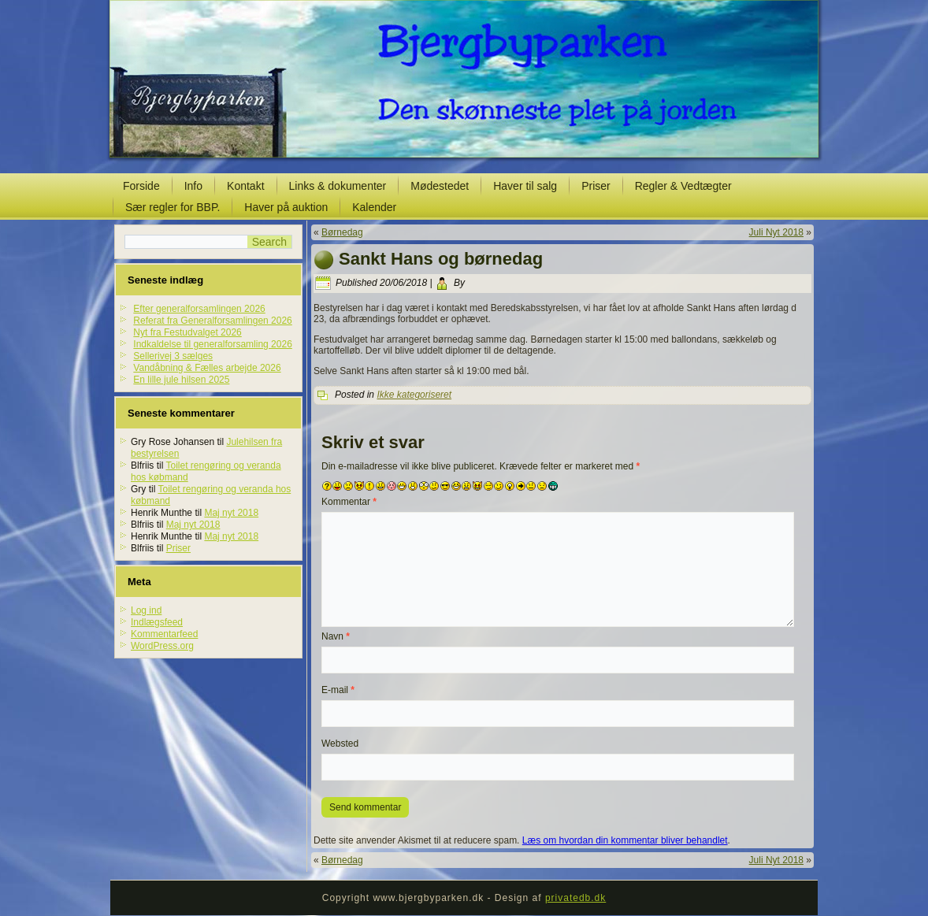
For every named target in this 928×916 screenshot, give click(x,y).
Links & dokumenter (338, 186)
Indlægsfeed (157, 622)
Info (193, 186)
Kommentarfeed (164, 634)
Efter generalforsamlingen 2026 (199, 308)
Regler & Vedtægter (683, 186)
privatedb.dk (575, 897)
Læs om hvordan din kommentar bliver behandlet (625, 840)
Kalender (374, 207)
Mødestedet (439, 186)
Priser (596, 186)
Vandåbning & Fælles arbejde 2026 (206, 367)
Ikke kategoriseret (414, 394)
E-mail (337, 689)
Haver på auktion (286, 207)
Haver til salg (525, 186)
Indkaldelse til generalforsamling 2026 (212, 344)
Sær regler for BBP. (172, 207)
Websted (339, 743)
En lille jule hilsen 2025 (181, 379)
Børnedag (342, 232)
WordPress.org (162, 645)
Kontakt (245, 186)
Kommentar (349, 501)
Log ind (146, 610)
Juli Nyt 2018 (776, 232)
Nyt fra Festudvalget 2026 (187, 332)
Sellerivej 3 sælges (173, 356)
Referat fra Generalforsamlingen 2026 (212, 320)
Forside (141, 186)
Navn (335, 636)
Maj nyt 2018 (231, 512)
